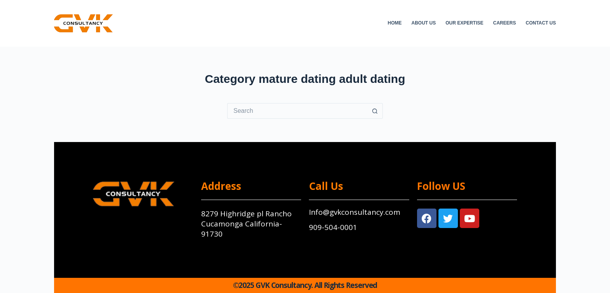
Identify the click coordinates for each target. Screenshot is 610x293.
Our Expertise (464, 23)
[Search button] (375, 111)
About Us (424, 23)
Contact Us (541, 23)
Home (395, 23)
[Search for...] (297, 111)
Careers (504, 23)
